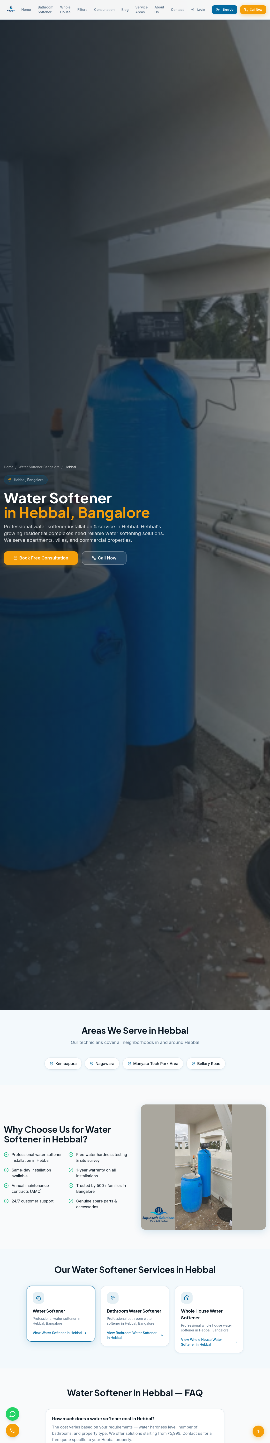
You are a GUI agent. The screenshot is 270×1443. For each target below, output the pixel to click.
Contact (177, 10)
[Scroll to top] (258, 1431)
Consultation (104, 10)
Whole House (65, 9)
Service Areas (141, 9)
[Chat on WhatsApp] (12, 1414)
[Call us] (12, 1430)
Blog (125, 10)
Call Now (253, 10)
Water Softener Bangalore (39, 467)
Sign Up (224, 10)
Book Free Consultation (41, 557)
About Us (159, 9)
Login (197, 10)
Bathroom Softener (45, 9)
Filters (82, 10)
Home (26, 10)
